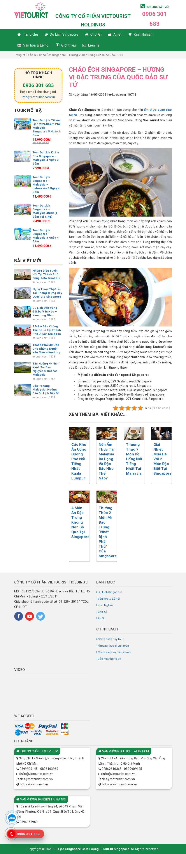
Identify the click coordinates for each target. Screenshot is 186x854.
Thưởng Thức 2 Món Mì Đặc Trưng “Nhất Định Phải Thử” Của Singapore (108, 532)
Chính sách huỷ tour (110, 639)
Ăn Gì (33, 55)
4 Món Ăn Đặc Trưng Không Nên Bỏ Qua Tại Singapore (80, 522)
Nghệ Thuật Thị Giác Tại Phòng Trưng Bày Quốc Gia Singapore (47, 293)
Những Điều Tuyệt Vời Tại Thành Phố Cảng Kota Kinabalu (46, 274)
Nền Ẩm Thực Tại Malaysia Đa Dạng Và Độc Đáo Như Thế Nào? (106, 461)
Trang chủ (20, 55)
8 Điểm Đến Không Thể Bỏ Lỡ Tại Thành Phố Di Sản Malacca (47, 330)
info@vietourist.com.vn (38, 97)
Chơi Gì (102, 611)
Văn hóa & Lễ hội (109, 598)
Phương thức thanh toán (113, 645)
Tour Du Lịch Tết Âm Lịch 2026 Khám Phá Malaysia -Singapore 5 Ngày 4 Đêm (47, 128)
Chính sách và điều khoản (114, 652)
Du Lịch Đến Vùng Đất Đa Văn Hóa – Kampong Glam (45, 311)
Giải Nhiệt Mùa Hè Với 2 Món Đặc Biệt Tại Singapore (162, 459)
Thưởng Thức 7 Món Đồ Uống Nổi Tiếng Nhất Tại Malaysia (134, 459)
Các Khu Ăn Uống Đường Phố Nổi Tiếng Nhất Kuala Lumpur (78, 461)
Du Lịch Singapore (110, 592)
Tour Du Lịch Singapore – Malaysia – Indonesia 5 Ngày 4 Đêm (46, 184)
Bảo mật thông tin (109, 658)
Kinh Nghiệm (106, 605)
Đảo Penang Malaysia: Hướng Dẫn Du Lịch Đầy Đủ (46, 389)
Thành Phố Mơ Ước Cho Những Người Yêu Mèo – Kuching (46, 348)
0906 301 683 (38, 85)
